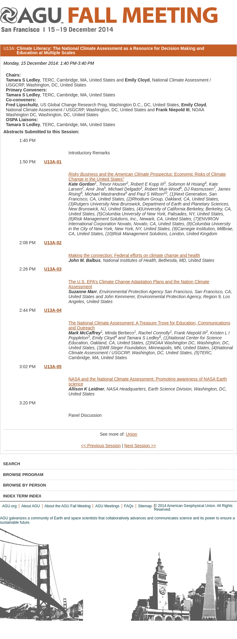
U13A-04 (53, 310)
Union (131, 434)
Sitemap (145, 506)
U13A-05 (53, 366)
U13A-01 (53, 161)
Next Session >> (140, 445)
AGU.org (9, 506)
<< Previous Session (101, 445)
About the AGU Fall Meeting (68, 506)
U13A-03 (53, 269)
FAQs (129, 506)
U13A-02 (53, 242)
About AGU (30, 506)
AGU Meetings (107, 506)
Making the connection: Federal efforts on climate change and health (134, 255)
